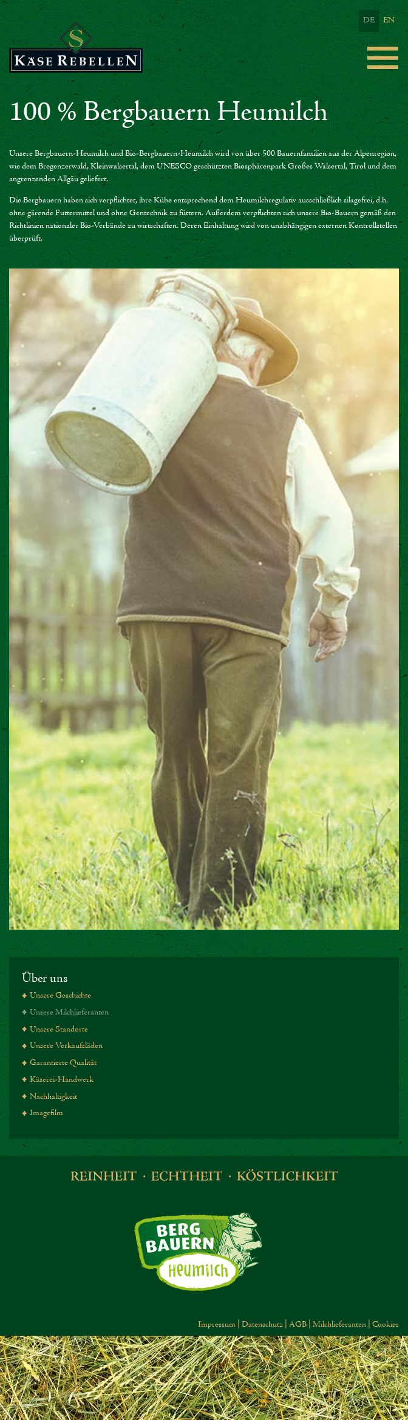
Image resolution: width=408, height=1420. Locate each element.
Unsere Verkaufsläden (66, 1046)
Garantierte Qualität (63, 1063)
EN (389, 20)
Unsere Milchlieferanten (69, 1012)
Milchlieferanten (339, 1324)
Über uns (44, 978)
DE (369, 20)
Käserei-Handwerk (61, 1080)
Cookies (385, 1324)
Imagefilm (46, 1113)
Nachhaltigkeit (53, 1097)
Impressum (217, 1324)
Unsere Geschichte (60, 995)
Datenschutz (262, 1324)
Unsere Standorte (59, 1029)
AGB (298, 1324)
